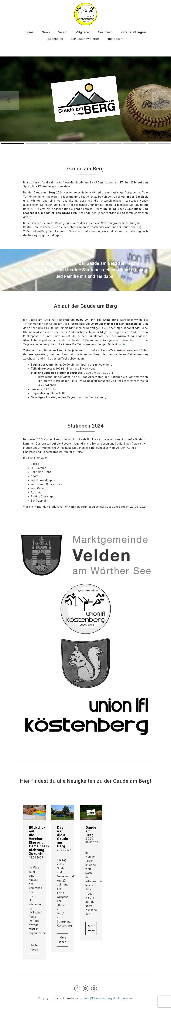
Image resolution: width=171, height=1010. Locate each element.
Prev (9, 100)
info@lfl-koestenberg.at (99, 998)
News (46, 32)
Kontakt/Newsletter (85, 39)
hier (124, 344)
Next (161, 100)
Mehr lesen (34, 947)
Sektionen (105, 32)
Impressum (115, 39)
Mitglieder (82, 32)
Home (29, 32)
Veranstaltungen (133, 32)
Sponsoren (55, 39)
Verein (62, 32)
